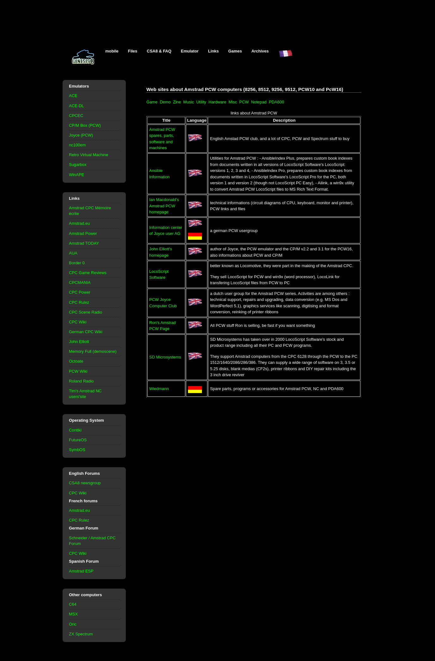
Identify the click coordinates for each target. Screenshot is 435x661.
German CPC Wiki (85, 331)
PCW (244, 102)
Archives (260, 51)
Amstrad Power (83, 233)
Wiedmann (159, 388)
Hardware (217, 102)
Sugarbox (77, 164)
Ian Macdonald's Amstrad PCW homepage (164, 205)
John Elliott (79, 341)
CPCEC (76, 115)
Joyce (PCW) (81, 135)
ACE (73, 95)
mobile (112, 51)
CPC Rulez (79, 302)
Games (235, 51)
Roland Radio (81, 381)
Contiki (75, 430)
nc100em (77, 145)
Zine (177, 102)
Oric (73, 624)
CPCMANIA (79, 282)
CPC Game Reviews (88, 272)
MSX (73, 614)
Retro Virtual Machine (88, 154)
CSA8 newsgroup (85, 482)
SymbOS (77, 449)
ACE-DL (76, 105)
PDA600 (276, 102)
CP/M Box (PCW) (85, 125)
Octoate (76, 361)
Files (133, 51)
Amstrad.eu (79, 223)
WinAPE (76, 174)
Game (151, 102)
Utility (201, 102)
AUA (73, 253)
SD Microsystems (165, 357)
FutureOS (78, 440)
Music (188, 102)
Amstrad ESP (81, 571)
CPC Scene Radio (85, 312)
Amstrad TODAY (84, 243)
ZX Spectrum (81, 634)
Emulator (190, 51)
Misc (233, 102)
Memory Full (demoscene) (92, 351)
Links (213, 51)
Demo (165, 102)
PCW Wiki (78, 371)
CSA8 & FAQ (159, 51)
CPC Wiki (77, 322)
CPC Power (79, 292)
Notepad (259, 102)
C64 (73, 604)
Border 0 (77, 262)
